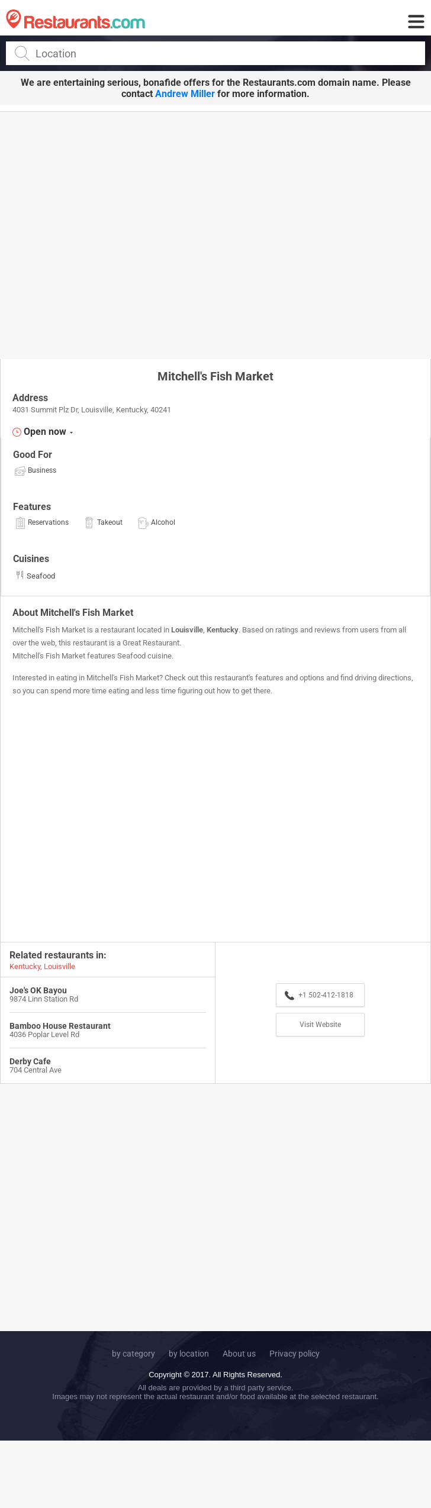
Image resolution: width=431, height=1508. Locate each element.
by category (133, 1353)
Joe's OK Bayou (38, 990)
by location (189, 1353)
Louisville (187, 629)
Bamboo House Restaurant (60, 1026)
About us (239, 1353)
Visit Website (320, 1025)
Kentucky (223, 629)
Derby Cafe (30, 1061)
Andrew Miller (185, 93)
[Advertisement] (111, 234)
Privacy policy (294, 1353)
